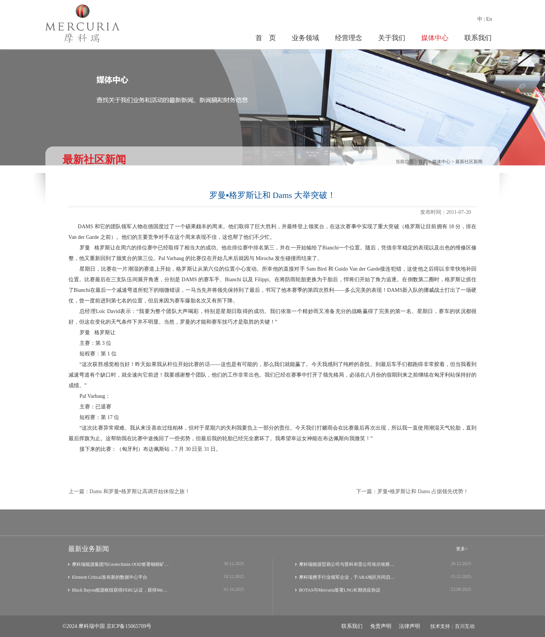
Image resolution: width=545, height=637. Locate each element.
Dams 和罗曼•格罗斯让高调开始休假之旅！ (140, 491)
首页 (422, 161)
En (489, 19)
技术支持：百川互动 (452, 626)
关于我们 (391, 38)
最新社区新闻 (469, 161)
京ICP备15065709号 (129, 626)
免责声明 (380, 626)
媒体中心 (434, 38)
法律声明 (409, 626)
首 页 (265, 38)
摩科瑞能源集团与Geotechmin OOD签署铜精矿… (120, 564)
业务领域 (305, 38)
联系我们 (478, 38)
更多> (462, 548)
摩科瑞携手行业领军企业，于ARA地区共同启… (347, 577)
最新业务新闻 (88, 549)
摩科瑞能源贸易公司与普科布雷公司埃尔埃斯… (346, 564)
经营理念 (348, 38)
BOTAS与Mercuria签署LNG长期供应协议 (339, 590)
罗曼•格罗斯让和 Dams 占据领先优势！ (423, 491)
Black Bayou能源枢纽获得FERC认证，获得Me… (119, 590)
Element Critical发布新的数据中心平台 (109, 577)
